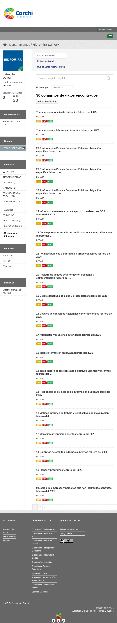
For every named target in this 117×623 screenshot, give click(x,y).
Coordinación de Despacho (43, 529)
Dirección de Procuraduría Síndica (43, 556)
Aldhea (101, 611)
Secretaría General (40, 592)
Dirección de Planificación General (43, 586)
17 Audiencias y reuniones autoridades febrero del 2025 (68, 335)
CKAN (110, 608)
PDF (44, 121)
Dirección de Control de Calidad (42, 542)
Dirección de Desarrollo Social (42, 535)
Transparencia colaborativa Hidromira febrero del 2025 (67, 130)
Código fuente (66, 533)
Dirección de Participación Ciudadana (43, 549)
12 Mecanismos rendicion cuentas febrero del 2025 (65, 434)
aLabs (110, 611)
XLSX (50, 121)
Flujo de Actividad (45, 61)
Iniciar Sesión (105, 29)
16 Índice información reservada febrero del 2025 (64, 353)
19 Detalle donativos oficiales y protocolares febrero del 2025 (71, 296)
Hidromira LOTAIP (46, 44)
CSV (39, 121)
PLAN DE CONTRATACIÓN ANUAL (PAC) (43, 579)
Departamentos (19, 44)
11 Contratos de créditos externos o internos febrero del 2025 (72, 452)
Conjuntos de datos (46, 55)
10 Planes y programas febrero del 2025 (59, 470)
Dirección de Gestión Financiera (41, 567)
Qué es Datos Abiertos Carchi (51, 67)
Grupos (6, 541)
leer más (7, 85)
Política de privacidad (69, 529)
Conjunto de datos (8, 530)
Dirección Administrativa (42, 562)
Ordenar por (42, 87)
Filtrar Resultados (47, 101)
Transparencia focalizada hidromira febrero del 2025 (66, 112)
